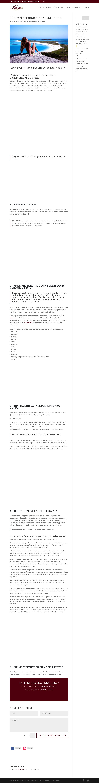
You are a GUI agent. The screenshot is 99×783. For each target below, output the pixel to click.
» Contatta (76, 8)
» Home (41, 8)
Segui (18, 748)
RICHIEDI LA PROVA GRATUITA (52, 735)
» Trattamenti (58, 8)
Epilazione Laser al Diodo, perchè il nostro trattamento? (82, 61)
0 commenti (42, 21)
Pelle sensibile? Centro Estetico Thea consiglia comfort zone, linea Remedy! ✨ (82, 41)
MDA (57, 780)
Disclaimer (32, 780)
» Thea (48, 8)
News (35, 21)
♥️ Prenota (85, 8)
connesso (21, 769)
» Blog (68, 8)
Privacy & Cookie (43, 780)
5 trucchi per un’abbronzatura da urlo (82, 68)
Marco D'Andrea (17, 21)
